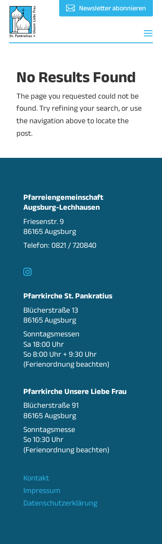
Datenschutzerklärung (60, 503)
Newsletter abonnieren (112, 8)
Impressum (41, 490)
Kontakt (36, 478)
